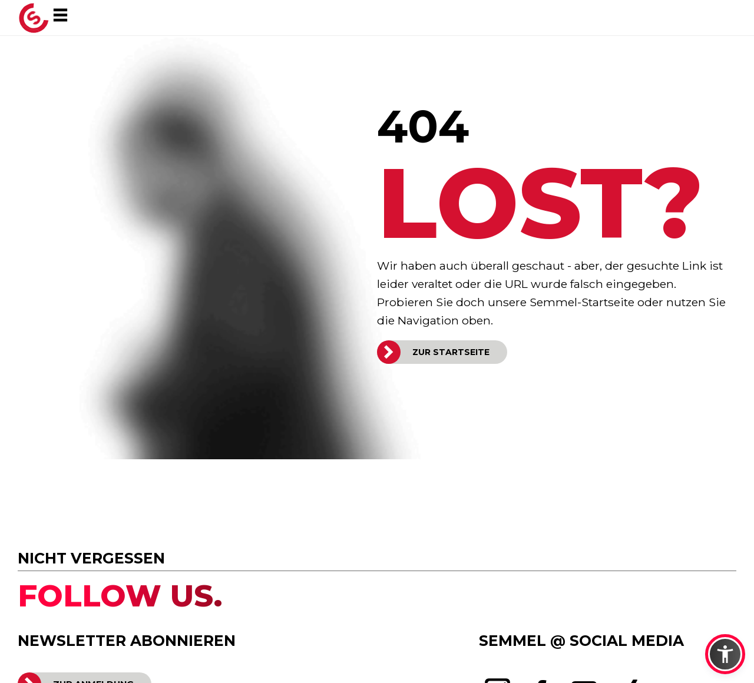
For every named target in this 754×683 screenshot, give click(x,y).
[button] (725, 654)
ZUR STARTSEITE (451, 352)
